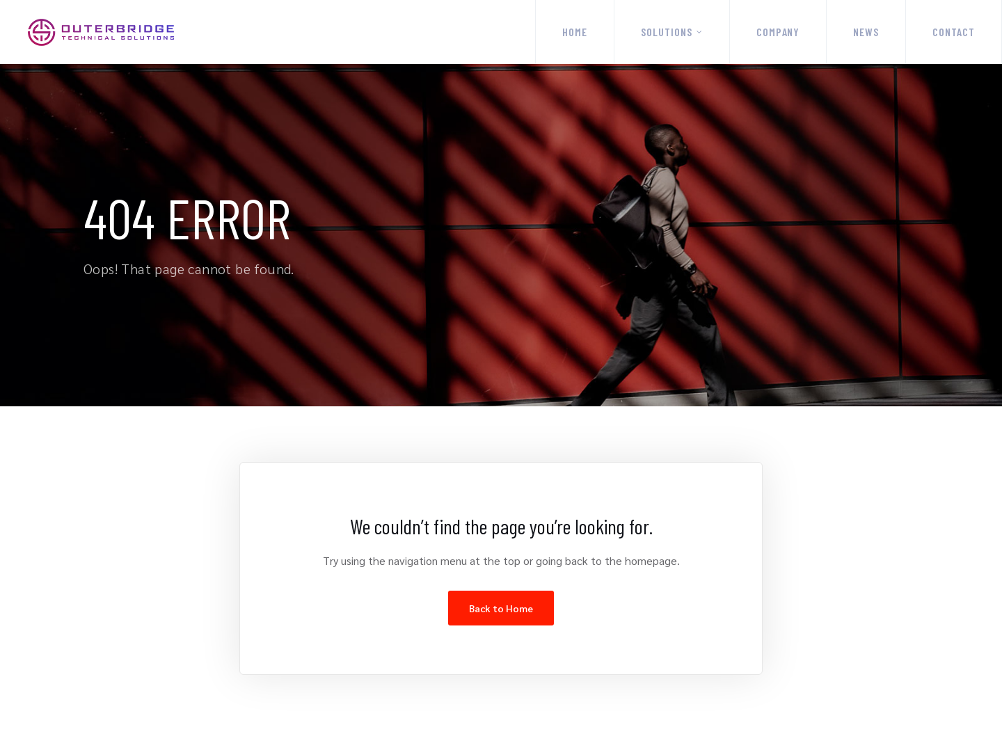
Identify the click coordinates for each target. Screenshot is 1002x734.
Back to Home (501, 608)
